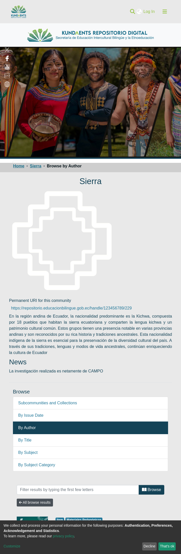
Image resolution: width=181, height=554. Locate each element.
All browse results (35, 502)
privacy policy (63, 536)
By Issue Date (31, 415)
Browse (151, 489)
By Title (24, 440)
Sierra (35, 166)
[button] (139, 12)
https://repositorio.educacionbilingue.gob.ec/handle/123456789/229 (71, 308)
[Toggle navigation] (165, 12)
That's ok (167, 546)
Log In (149, 11)
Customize (12, 546)
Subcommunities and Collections (47, 403)
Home (18, 166)
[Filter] (78, 490)
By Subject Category (36, 465)
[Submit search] (132, 11)
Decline (149, 546)
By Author (27, 428)
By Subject (28, 452)
